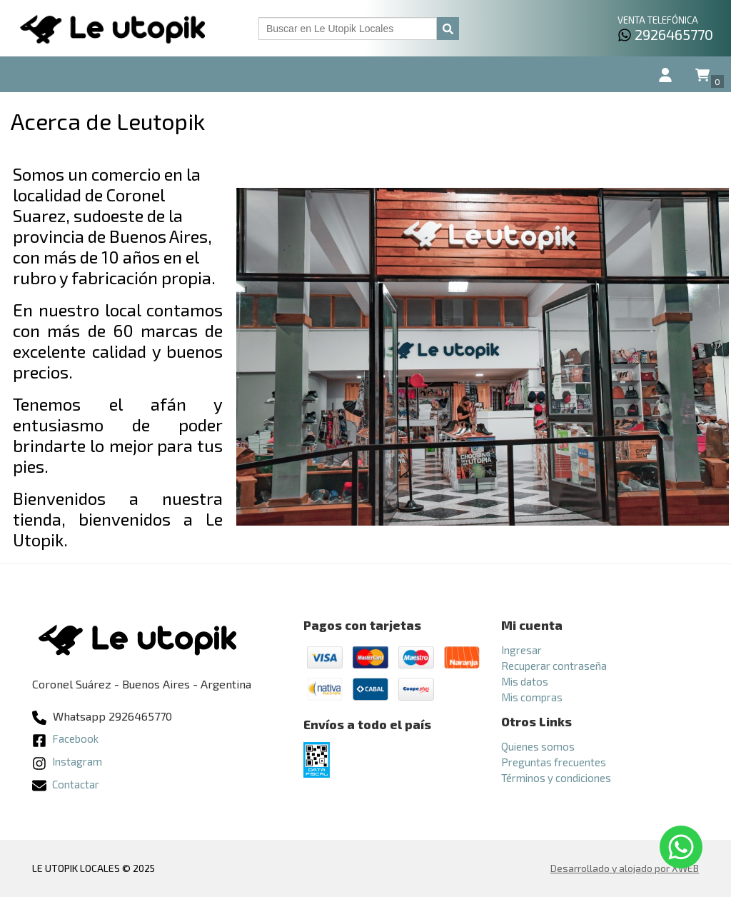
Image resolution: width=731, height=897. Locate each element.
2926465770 (665, 34)
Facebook (65, 738)
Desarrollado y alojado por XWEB (624, 868)
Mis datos (524, 681)
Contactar (65, 784)
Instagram (67, 761)
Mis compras (532, 697)
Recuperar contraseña (554, 665)
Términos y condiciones (556, 777)
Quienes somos (538, 746)
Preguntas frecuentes (553, 762)
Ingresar (521, 649)
